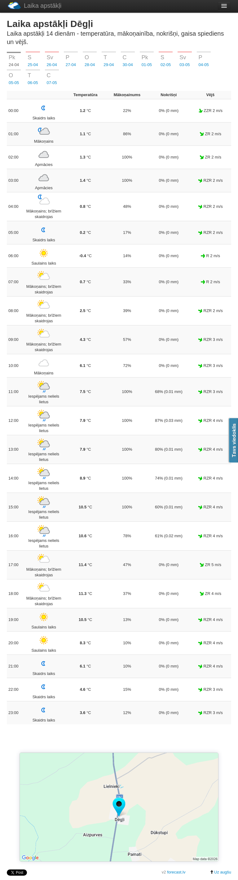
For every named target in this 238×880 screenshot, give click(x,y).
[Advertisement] (119, 739)
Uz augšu (220, 872)
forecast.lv (176, 872)
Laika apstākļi (34, 5)
